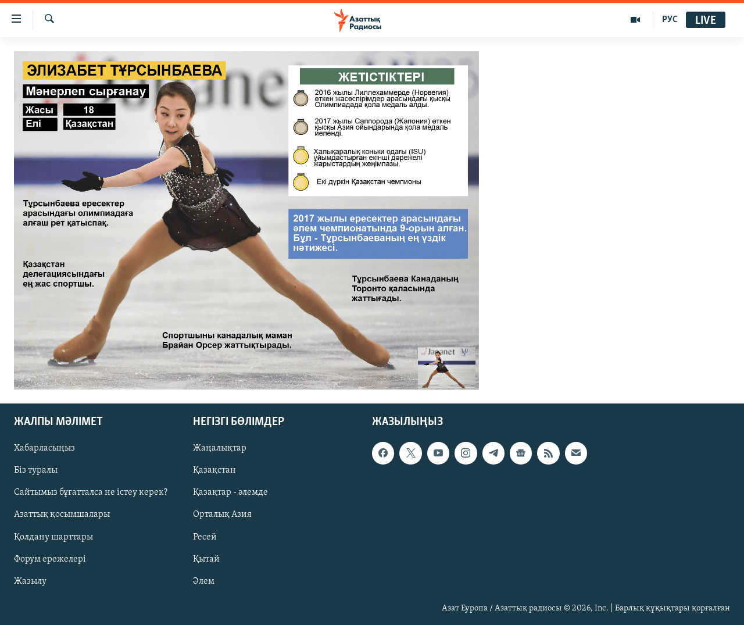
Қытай (206, 558)
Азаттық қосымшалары (62, 514)
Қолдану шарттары (53, 536)
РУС (670, 19)
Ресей (205, 536)
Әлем (203, 580)
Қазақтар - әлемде (230, 492)
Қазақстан (214, 470)
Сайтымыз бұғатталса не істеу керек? (90, 492)
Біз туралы (36, 470)
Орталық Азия (222, 514)
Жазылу (30, 580)
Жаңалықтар (219, 448)
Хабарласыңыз (44, 448)
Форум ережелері (50, 558)
